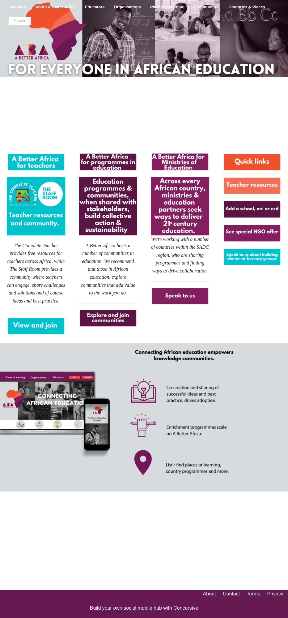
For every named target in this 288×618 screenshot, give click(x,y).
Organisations (127, 7)
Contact (231, 593)
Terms (253, 593)
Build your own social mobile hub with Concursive (144, 608)
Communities (206, 7)
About (209, 593)
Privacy (275, 593)
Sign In (20, 21)
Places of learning (167, 7)
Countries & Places (247, 7)
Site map (17, 7)
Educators (95, 7)
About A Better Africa (55, 7)
